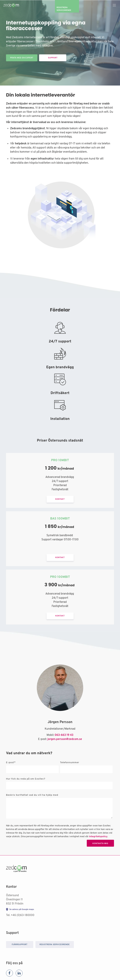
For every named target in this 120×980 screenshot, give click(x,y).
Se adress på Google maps (21, 909)
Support (53, 58)
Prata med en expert (21, 58)
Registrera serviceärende (55, 945)
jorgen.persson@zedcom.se (65, 739)
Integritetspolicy (98, 836)
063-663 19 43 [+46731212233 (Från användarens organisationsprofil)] (64, 735)
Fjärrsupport (19, 945)
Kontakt (60, 499)
